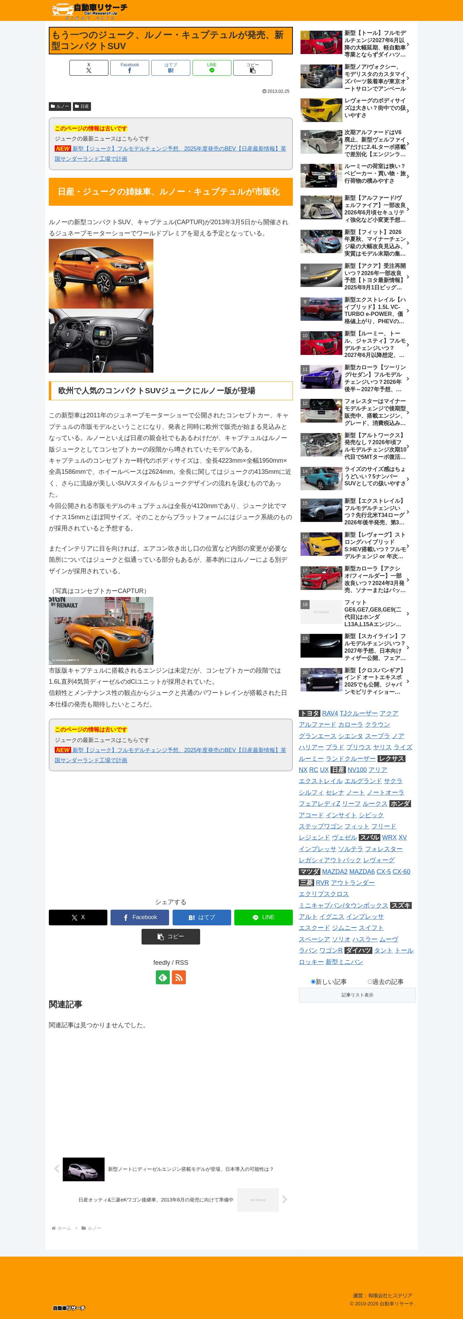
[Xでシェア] (88, 68)
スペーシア (314, 939)
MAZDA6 (362, 871)
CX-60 (401, 871)
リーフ (351, 803)
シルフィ (311, 792)
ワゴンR (331, 950)
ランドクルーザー (351, 758)
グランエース (317, 736)
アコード (311, 815)
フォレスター (384, 849)
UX (324, 769)
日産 (82, 106)
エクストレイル (321, 781)
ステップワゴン (321, 826)
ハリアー (311, 747)
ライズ (403, 747)
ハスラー (365, 939)
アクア (389, 713)
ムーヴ (388, 939)
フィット (357, 826)
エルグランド (363, 781)
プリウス (358, 747)
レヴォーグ (379, 860)
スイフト (371, 927)
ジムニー (344, 927)
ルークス (375, 803)
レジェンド (314, 837)
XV (403, 837)
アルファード (317, 724)
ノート (355, 792)
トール (404, 950)
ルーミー (311, 758)
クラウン (377, 724)
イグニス (331, 916)
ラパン (308, 950)
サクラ (393, 781)
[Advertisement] (109, 839)
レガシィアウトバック (330, 860)
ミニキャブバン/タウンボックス (343, 905)
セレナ (335, 792)
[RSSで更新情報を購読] (179, 977)
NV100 (357, 769)
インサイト (341, 815)
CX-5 (384, 871)
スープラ (377, 736)
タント (383, 950)
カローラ (350, 724)
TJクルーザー (359, 713)
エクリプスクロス (324, 893)
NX (303, 769)
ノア (398, 736)
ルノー (60, 106)
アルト (308, 916)
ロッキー (311, 961)
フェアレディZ (319, 803)
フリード (383, 826)
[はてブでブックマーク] (170, 68)
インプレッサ (317, 849)
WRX (389, 837)
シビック (371, 815)
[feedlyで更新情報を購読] (163, 977)
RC (313, 769)
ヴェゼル (344, 837)
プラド (335, 747)
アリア (378, 769)
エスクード (314, 927)
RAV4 (330, 713)
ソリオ (341, 939)
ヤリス (382, 747)
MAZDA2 (335, 871)
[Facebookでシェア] (129, 68)
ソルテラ (350, 849)
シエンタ (350, 736)
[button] (252, 68)
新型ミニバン (344, 961)
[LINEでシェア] (212, 68)
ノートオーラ (385, 792)
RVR (322, 882)
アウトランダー (353, 882)
